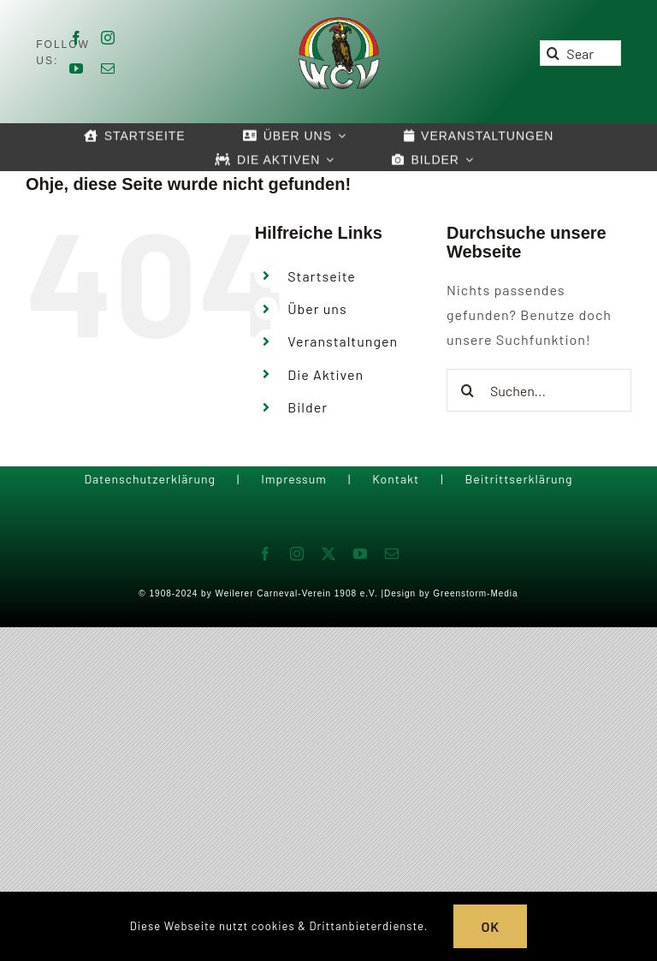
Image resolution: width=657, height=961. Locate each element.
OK (490, 926)
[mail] (108, 68)
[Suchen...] (539, 390)
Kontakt (395, 479)
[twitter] (329, 554)
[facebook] (76, 37)
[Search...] (580, 53)
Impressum (294, 479)
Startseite (321, 276)
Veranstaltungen (342, 341)
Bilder (307, 407)
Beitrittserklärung (518, 479)
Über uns (316, 308)
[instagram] (108, 37)
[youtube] (76, 68)
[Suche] (552, 53)
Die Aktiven (325, 374)
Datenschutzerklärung (150, 479)
